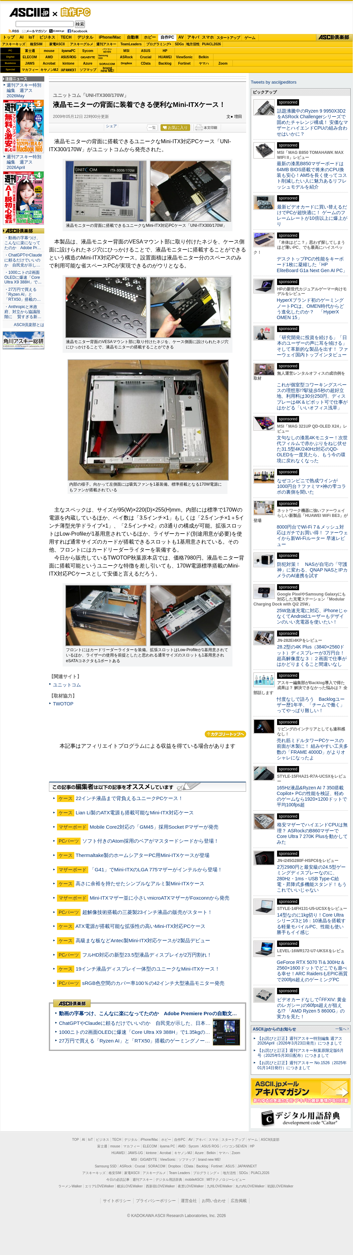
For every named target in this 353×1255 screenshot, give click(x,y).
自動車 (133, 37)
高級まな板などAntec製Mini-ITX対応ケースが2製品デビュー (143, 940)
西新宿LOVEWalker (160, 1186)
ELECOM (30, 57)
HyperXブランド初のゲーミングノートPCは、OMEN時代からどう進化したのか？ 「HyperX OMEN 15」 (310, 308)
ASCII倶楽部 (334, 37)
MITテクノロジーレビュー (225, 1179)
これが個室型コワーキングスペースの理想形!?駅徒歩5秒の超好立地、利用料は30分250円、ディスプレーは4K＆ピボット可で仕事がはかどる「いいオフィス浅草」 (312, 396)
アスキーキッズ (13, 44)
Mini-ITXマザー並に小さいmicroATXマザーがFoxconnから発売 (159, 898)
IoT (32, 37)
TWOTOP (63, 703)
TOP (75, 1139)
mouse (49, 51)
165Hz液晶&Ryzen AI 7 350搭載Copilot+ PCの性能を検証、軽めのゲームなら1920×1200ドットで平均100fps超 (312, 796)
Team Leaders (179, 1173)
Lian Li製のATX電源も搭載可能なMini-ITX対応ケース (134, 812)
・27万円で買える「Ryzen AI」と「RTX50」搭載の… (22, 294)
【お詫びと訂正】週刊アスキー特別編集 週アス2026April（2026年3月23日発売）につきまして (299, 1041)
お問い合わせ (214, 1200)
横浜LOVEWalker (130, 1186)
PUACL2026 (211, 44)
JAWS (29, 63)
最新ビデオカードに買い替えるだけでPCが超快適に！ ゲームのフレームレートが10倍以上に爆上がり (312, 215)
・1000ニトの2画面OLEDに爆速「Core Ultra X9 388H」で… (23, 277)
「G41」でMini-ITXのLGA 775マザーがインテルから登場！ (156, 869)
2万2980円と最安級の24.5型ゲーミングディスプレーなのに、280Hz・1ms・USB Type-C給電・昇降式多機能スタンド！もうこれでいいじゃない (312, 878)
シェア (111, 126)
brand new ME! (209, 1159)
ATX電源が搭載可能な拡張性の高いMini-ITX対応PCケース (140, 926)
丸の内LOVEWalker (249, 1186)
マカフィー (30, 70)
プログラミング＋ (206, 1173)
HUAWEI (165, 57)
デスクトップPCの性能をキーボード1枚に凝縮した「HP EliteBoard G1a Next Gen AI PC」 (312, 264)
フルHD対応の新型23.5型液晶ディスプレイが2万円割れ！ (147, 955)
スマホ (208, 37)
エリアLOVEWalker (99, 1186)
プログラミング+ (159, 44)
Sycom (87, 51)
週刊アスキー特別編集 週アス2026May (24, 90)
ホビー (150, 37)
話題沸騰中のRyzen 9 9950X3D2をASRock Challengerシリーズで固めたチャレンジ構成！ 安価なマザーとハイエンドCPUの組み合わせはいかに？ (312, 122)
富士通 (30, 51)
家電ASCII (57, 44)
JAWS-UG (135, 1153)
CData (146, 63)
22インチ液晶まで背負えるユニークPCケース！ (129, 798)
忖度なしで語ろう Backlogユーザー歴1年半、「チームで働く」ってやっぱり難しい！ (311, 704)
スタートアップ (228, 38)
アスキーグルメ (81, 44)
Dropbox (126, 63)
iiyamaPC (68, 51)
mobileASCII (194, 1179)
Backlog (165, 63)
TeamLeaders (131, 44)
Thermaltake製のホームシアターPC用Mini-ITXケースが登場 (142, 855)
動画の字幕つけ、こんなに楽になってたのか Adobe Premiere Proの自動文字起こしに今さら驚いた (173, 1013)
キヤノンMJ (49, 70)
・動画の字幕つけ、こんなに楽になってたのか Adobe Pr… (22, 242)
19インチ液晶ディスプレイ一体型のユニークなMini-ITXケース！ (148, 969)
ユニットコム (67, 684)
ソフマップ (88, 70)
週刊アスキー (106, 44)
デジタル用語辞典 (169, 1179)
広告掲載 (239, 1200)
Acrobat (49, 63)
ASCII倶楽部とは (29, 324)
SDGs (179, 44)
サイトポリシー (117, 1200)
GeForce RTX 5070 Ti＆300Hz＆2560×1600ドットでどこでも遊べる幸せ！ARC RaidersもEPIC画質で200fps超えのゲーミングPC (312, 971)
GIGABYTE (88, 57)
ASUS (146, 51)
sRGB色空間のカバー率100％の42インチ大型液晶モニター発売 (153, 983)
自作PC (74, 12)
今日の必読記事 (118, 1179)
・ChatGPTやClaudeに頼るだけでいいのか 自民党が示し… (23, 260)
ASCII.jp (29, 12)
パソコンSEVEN (107, 50)
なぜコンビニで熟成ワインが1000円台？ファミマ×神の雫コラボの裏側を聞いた (311, 486)
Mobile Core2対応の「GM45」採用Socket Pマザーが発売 (154, 827)
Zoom (222, 63)
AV (181, 37)
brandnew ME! (107, 70)
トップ (9, 37)
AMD (49, 57)
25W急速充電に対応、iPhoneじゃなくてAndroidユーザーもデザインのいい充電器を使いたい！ (312, 616)
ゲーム (249, 38)
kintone (69, 63)
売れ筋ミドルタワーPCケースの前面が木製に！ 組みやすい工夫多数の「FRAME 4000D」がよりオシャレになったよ (312, 749)
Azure (88, 63)
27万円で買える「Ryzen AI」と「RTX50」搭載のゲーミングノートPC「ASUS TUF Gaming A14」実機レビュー (184, 1041)
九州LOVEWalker (219, 1186)
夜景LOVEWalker (190, 1186)
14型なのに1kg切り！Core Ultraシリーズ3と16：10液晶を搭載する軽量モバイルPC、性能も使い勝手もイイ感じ (311, 923)
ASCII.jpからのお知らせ (274, 1029)
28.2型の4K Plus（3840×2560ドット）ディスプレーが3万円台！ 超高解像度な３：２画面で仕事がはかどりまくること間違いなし (312, 655)
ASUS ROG (68, 57)
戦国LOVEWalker (280, 1186)
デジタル (85, 37)
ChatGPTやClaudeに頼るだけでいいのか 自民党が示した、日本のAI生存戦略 (147, 1023)
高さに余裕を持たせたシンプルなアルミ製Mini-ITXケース (140, 883)
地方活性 (192, 44)
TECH (66, 37)
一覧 (152, 128)
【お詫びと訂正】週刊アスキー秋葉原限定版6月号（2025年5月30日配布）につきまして (300, 1053)
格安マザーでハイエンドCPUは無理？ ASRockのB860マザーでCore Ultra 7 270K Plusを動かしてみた (312, 833)
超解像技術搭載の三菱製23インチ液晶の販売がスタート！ (147, 912)
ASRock (126, 57)
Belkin (203, 57)
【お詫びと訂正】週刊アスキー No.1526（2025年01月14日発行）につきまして (302, 1065)
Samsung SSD (106, 1166)
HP (165, 51)
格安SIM (36, 44)
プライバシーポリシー (156, 1200)
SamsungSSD (103, 56)
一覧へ (340, 1029)
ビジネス (47, 37)
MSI (127, 51)
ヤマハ (204, 63)
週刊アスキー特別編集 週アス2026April (24, 162)
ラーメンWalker (70, 1186)
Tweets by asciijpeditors (273, 82)
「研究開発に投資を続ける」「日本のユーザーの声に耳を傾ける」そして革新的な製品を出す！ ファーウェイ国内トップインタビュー (312, 346)
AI (22, 37)
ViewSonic (184, 57)
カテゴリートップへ (225, 734)
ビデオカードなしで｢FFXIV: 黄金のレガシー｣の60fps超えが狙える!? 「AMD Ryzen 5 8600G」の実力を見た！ (311, 1008)
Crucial (146, 57)
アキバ (193, 37)
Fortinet (184, 63)
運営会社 (189, 1200)
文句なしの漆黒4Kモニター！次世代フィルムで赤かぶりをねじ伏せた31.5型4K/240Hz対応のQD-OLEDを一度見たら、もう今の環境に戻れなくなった (312, 449)
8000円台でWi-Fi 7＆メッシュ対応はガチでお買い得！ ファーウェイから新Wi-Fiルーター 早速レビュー (312, 535)
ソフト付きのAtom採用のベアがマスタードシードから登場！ (150, 841)
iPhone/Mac (110, 37)
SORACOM (157, 1166)
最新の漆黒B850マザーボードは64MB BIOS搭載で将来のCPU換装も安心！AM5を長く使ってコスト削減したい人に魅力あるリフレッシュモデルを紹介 (312, 175)
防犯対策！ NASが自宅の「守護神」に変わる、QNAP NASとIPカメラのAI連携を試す (312, 570)
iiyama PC (167, 1146)
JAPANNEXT (68, 69)
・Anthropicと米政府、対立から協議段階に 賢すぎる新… (22, 311)
